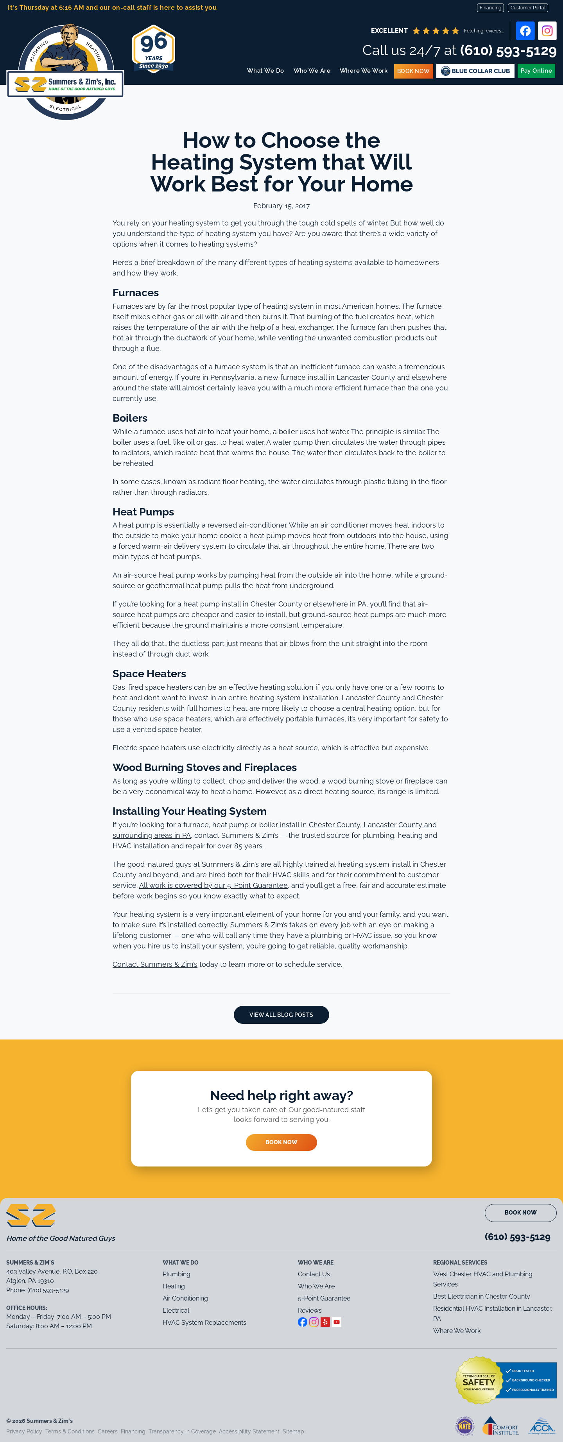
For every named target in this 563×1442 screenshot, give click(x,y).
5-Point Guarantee (324, 1298)
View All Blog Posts (281, 1015)
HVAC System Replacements (204, 1322)
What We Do (266, 70)
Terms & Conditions (70, 1431)
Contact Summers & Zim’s (155, 964)
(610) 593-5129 (508, 50)
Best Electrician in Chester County (482, 1296)
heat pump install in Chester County (242, 604)
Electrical (176, 1310)
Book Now (414, 71)
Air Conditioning (185, 1298)
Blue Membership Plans (475, 71)
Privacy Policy (24, 1431)
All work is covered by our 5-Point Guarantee (213, 885)
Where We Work (364, 70)
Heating (174, 1286)
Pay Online (536, 70)
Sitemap (293, 1431)
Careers (108, 1431)
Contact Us (314, 1274)
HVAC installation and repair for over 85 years (187, 846)
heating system (194, 223)
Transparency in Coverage (182, 1431)
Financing (490, 8)
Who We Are (312, 70)
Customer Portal (528, 8)
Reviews (310, 1310)
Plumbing (176, 1274)
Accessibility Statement (249, 1431)
